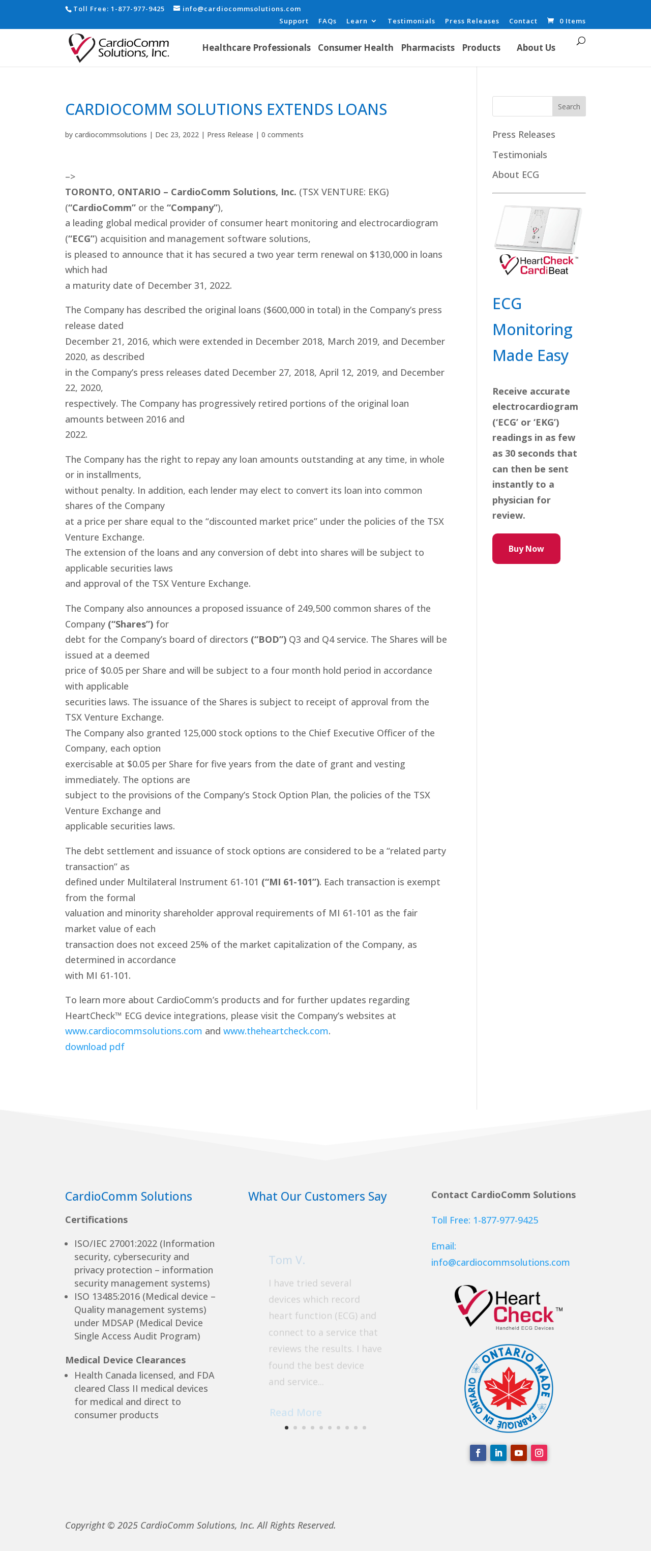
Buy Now (526, 548)
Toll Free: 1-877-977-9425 (484, 1220)
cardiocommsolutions (111, 134)
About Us (536, 47)
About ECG (515, 174)
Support (294, 21)
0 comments (282, 134)
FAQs (327, 21)
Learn (357, 21)
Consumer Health (356, 47)
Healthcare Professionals (256, 47)
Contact (523, 21)
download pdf (96, 1046)
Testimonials (411, 21)
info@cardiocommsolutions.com (500, 1262)
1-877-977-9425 (138, 8)
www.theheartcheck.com (276, 1031)
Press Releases (472, 21)
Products (481, 47)
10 (364, 1427)
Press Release (230, 134)
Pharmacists (428, 47)
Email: (443, 1246)
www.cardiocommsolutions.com (133, 1031)
